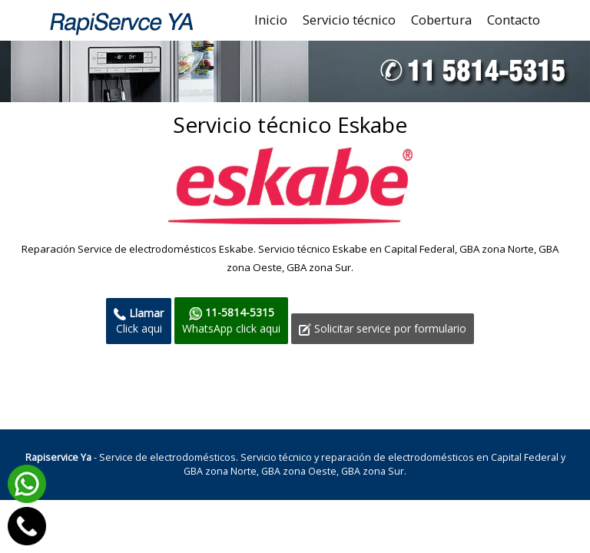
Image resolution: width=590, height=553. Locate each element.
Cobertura (441, 19)
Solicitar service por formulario (382, 328)
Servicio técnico (349, 19)
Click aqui (139, 321)
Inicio (270, 19)
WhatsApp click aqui (231, 320)
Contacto (513, 19)
